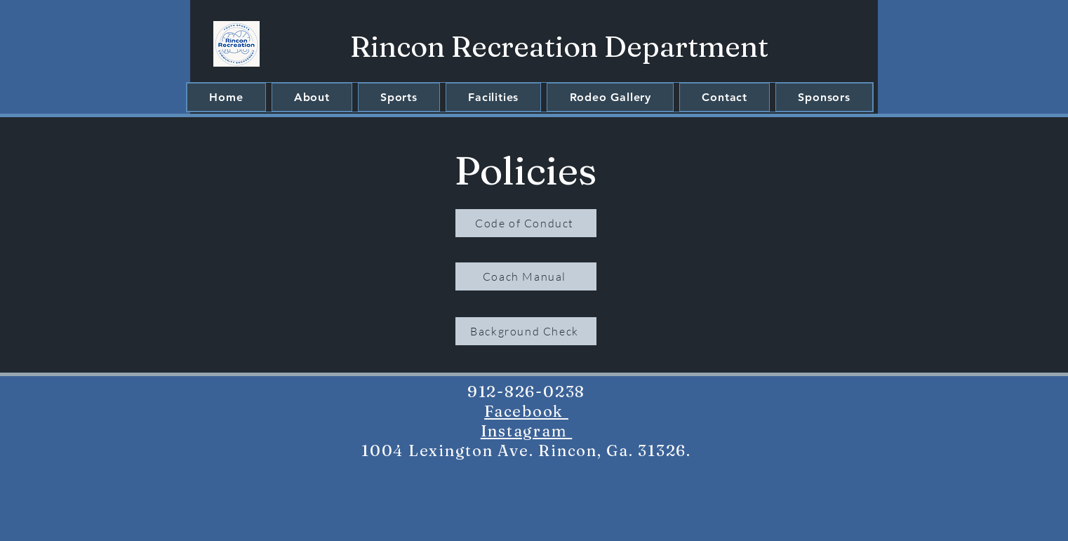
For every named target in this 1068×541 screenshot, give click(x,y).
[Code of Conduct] (525, 223)
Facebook (526, 411)
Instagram (527, 431)
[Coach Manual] (525, 276)
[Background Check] (525, 331)
